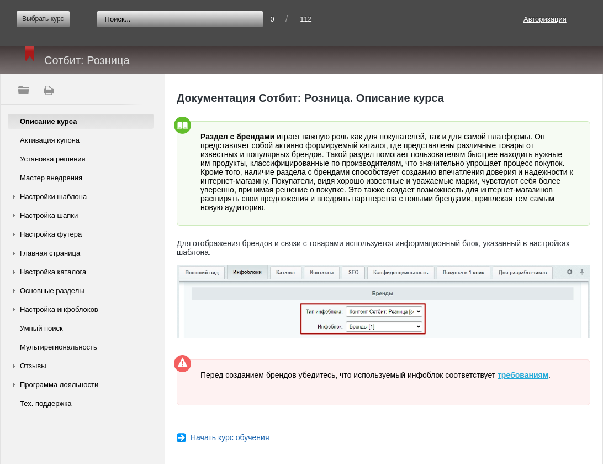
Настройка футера (51, 234)
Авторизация (545, 19)
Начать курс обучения (230, 437)
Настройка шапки (49, 215)
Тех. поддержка (45, 403)
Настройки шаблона (53, 196)
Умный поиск (41, 328)
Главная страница (50, 253)
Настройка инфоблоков (59, 309)
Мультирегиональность (58, 347)
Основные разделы (52, 290)
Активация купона (50, 140)
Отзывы (33, 366)
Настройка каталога (53, 272)
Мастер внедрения (51, 178)
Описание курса (48, 121)
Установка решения (53, 159)
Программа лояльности (59, 384)
